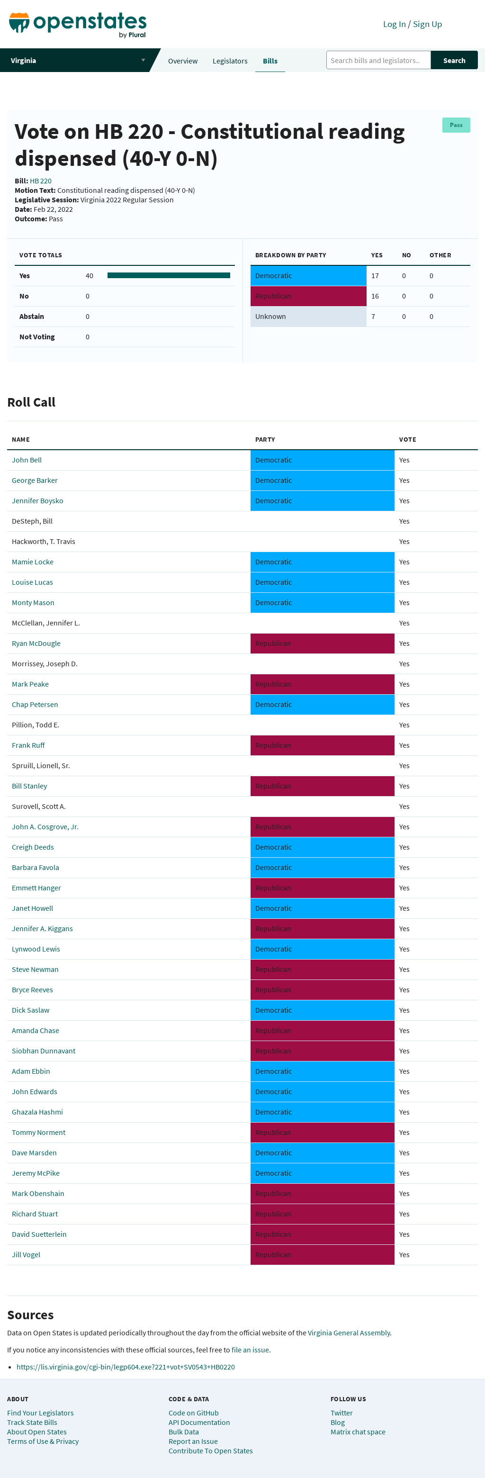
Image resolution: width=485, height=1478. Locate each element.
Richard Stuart (35, 1213)
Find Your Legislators (40, 1412)
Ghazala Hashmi (37, 1111)
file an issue (250, 1349)
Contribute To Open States (211, 1450)
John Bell (27, 459)
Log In (394, 23)
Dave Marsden (34, 1152)
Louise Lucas (32, 582)
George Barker (35, 480)
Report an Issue (193, 1441)
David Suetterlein (39, 1234)
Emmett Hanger (36, 887)
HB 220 (41, 180)
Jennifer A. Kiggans (42, 928)
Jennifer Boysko (37, 500)
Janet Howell (32, 908)
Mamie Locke (33, 561)
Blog (338, 1422)
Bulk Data (184, 1431)
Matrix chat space (358, 1431)
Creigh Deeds (33, 847)
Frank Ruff (28, 745)
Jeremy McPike (36, 1173)
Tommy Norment (38, 1132)
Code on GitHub (194, 1412)
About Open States (37, 1431)
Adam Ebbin (31, 1071)
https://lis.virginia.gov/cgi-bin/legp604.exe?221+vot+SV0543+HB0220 (126, 1366)
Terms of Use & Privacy (43, 1441)
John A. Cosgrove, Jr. (45, 826)
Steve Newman (35, 969)
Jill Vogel (26, 1254)
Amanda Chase (35, 1030)
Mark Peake (30, 684)
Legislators (230, 60)
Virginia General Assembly (349, 1332)
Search (454, 60)
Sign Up (427, 23)
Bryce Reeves (32, 989)
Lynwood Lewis (36, 948)
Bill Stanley (29, 785)
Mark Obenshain (38, 1193)
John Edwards (34, 1091)
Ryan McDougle (36, 643)
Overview (183, 60)
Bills (270, 60)
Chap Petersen (35, 704)
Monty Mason (33, 602)
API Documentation (199, 1422)
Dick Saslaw (30, 1010)
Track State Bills (32, 1422)
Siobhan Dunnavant (43, 1050)
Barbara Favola (35, 867)
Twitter (342, 1412)
